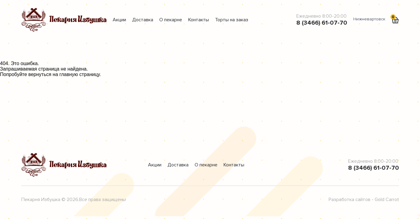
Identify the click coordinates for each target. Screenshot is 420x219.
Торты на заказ (231, 20)
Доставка (142, 20)
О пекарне (170, 20)
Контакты (198, 20)
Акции (119, 20)
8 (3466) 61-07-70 (321, 22)
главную (68, 74)
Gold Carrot (387, 199)
